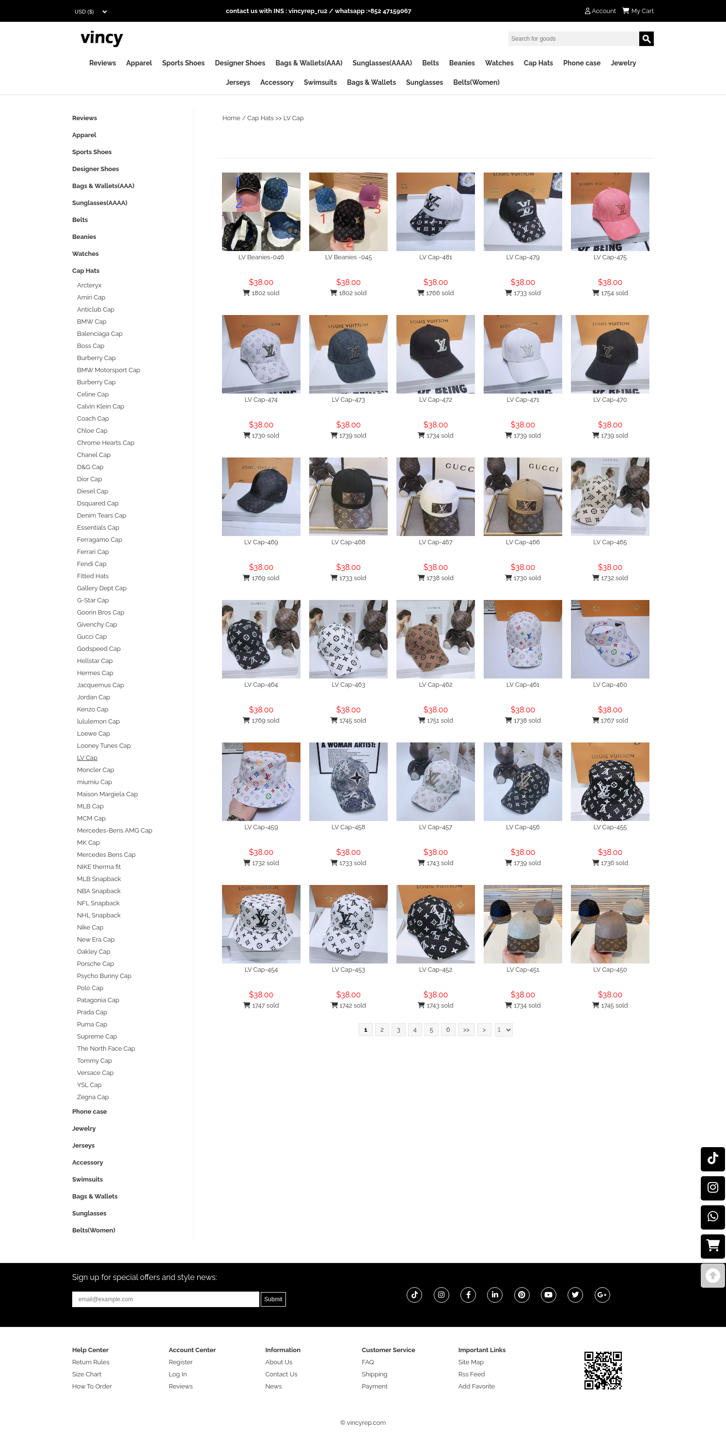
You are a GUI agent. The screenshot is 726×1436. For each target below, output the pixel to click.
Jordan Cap (93, 697)
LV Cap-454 (261, 969)
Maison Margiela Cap (107, 794)
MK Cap (88, 842)
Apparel (139, 63)
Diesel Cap (92, 491)
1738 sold (436, 578)
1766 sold (435, 293)
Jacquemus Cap (100, 685)
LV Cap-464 (261, 684)
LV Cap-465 (610, 542)
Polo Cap (90, 988)
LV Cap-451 (522, 969)
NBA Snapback (99, 891)
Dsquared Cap (98, 503)
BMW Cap (92, 321)
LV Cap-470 (610, 399)
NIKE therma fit (99, 866)
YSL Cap (89, 1085)
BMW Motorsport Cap (108, 370)
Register (181, 1362)
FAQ (368, 1362)
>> (466, 1029)
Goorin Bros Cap (100, 612)
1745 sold (348, 720)
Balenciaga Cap (100, 333)
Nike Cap (90, 927)
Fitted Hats (93, 576)
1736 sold (610, 863)
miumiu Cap (94, 782)
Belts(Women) (476, 82)
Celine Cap (93, 394)
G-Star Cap (93, 600)
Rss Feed (471, 1374)
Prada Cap (92, 1012)
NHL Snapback (99, 915)
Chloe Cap (92, 430)
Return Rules (91, 1362)
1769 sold (261, 578)
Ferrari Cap (93, 551)
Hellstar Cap (95, 660)
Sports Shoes (183, 63)
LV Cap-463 (348, 684)
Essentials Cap (98, 527)
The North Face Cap (106, 1048)
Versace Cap (95, 1072)
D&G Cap (90, 467)
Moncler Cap (95, 769)
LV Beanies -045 (348, 257)
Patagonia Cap (98, 1000)
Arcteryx (89, 285)
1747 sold (261, 1005)
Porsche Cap (95, 963)
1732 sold (610, 578)
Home (231, 118)
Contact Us (281, 1374)
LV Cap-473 (348, 399)
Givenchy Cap (97, 624)
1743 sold (435, 863)
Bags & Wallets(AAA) (308, 63)
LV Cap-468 (348, 542)
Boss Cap (90, 345)
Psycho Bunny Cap (104, 975)
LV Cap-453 (348, 969)
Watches (499, 63)
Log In (178, 1374)
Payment (375, 1386)
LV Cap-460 (610, 684)
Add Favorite (476, 1386)
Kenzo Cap (93, 709)
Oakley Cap (93, 951)
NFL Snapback (98, 903)
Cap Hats (538, 63)
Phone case (581, 63)
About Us (278, 1362)
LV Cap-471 (523, 399)
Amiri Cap (91, 297)
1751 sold (435, 720)
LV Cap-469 (261, 542)
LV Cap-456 (522, 827)
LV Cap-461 (522, 684)
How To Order (92, 1386)
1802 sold (261, 293)
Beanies (462, 63)
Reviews (102, 63)
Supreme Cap (97, 1036)
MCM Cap (91, 818)
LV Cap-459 (261, 827)
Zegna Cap (93, 1097)
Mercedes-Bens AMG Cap (114, 830)
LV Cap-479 (523, 257)
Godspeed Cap (99, 648)
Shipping (375, 1374)
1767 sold (610, 720)
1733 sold (523, 293)
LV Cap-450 (610, 969)
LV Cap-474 (261, 399)
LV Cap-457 (435, 827)
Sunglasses (424, 82)
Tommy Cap (94, 1060)
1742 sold (348, 1005)
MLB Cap (90, 806)
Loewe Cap (93, 733)
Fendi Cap (92, 564)
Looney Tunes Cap (104, 745)
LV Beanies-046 (261, 257)
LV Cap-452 (435, 969)
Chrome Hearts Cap (105, 442)
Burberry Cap (96, 358)
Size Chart (86, 1374)
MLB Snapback (99, 879)
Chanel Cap (93, 454)
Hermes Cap (95, 673)
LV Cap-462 (435, 684)
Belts (430, 63)
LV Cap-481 (435, 257)
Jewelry (623, 63)
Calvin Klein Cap (100, 406)
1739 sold (348, 435)
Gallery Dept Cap (101, 588)
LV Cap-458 (348, 827)
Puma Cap (92, 1024)
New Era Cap (96, 939)
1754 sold (610, 293)
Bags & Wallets (371, 82)
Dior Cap (89, 479)
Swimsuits (320, 82)
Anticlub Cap (95, 309)
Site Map (471, 1362)
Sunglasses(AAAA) (382, 63)
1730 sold (261, 435)
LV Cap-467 (435, 542)
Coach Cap (93, 418)
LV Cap (294, 118)
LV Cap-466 (523, 542)
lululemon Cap (98, 721)
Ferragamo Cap (99, 539)
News (273, 1386)
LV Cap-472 (435, 399)
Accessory (277, 82)
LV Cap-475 (610, 257)
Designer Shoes (240, 63)
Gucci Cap (92, 636)
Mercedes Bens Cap (106, 854)
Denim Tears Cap (101, 515)
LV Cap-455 (610, 827)
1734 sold (436, 435)
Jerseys (238, 82)
